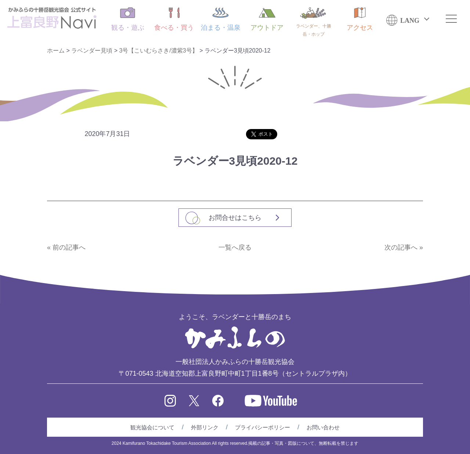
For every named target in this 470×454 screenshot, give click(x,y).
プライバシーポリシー (262, 427)
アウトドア (266, 19)
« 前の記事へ (66, 247)
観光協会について (152, 427)
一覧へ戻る (235, 247)
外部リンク (204, 427)
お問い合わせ (323, 427)
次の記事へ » (403, 247)
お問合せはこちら (235, 217)
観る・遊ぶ (127, 19)
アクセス (360, 19)
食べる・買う (174, 19)
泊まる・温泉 (221, 19)
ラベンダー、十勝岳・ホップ (313, 22)
